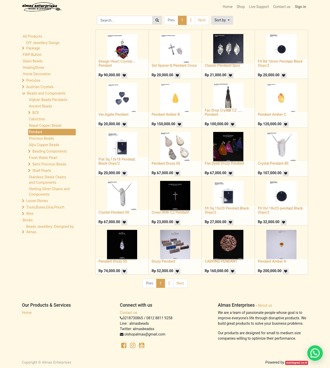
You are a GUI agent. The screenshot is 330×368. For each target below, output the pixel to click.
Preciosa (33, 80)
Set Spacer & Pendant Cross (174, 65)
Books (28, 220)
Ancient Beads (40, 106)
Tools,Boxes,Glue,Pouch (45, 207)
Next (202, 20)
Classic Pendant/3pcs (222, 65)
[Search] (157, 20)
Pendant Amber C (272, 114)
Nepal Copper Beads (45, 125)
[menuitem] (228, 7)
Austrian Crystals (39, 87)
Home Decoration (37, 74)
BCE (35, 113)
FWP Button (32, 55)
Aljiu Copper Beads (44, 145)
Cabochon (37, 119)
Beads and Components (46, 93)
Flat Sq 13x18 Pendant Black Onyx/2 (116, 161)
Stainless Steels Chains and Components (47, 180)
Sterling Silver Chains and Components (49, 191)
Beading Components (49, 151)
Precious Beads (41, 138)
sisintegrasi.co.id (296, 362)
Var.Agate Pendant (113, 114)
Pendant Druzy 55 (112, 261)
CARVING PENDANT (221, 261)
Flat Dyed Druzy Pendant (224, 163)
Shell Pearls (41, 171)
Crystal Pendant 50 (113, 212)
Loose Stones (37, 201)
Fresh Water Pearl (43, 158)
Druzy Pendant (163, 261)
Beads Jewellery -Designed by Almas (50, 229)
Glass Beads (33, 61)
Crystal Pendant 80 (273, 163)
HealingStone (33, 67)
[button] (222, 20)
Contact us (128, 313)
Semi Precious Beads (49, 164)
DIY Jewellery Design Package (43, 45)
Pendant (35, 132)
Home (27, 313)
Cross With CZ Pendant (170, 212)
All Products (32, 36)
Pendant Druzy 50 (166, 163)
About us (265, 305)
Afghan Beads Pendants (48, 100)
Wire (29, 214)
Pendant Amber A (272, 261)
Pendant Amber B (166, 114)
